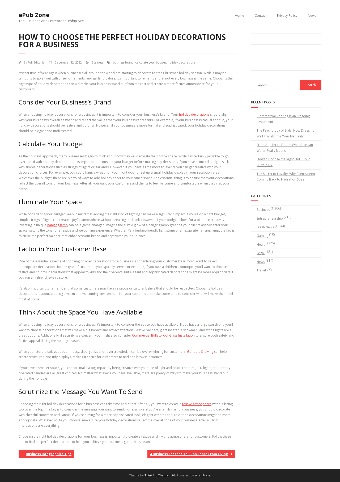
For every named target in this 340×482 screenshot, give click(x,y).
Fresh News (265, 227)
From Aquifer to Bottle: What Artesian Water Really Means (285, 147)
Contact (260, 15)
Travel (261, 270)
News (312, 15)
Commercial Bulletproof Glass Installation (163, 335)
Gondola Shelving (200, 351)
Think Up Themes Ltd (159, 475)
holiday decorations (181, 62)
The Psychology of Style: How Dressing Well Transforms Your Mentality (285, 133)
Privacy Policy (287, 15)
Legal (261, 253)
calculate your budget (150, 62)
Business (97, 62)
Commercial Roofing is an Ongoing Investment (283, 119)
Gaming (262, 235)
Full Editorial (36, 62)
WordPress (202, 475)
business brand (123, 62)
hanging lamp (57, 225)
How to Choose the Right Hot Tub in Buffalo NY (283, 162)
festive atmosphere (196, 404)
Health (261, 244)
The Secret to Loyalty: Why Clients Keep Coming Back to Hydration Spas (286, 176)
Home (239, 15)
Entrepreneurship (270, 218)
